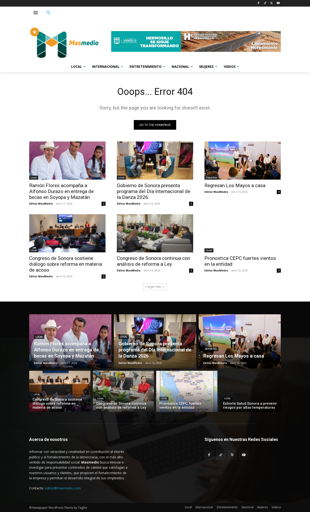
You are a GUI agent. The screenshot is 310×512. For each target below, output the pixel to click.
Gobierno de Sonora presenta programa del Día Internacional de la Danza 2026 (153, 191)
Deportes (211, 177)
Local (34, 177)
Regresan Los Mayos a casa (234, 185)
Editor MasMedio (41, 203)
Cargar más (155, 287)
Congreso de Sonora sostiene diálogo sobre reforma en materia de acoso (65, 264)
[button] (48, 13)
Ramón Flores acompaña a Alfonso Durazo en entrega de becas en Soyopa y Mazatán (61, 191)
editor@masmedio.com (63, 488)
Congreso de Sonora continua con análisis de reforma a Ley (153, 261)
